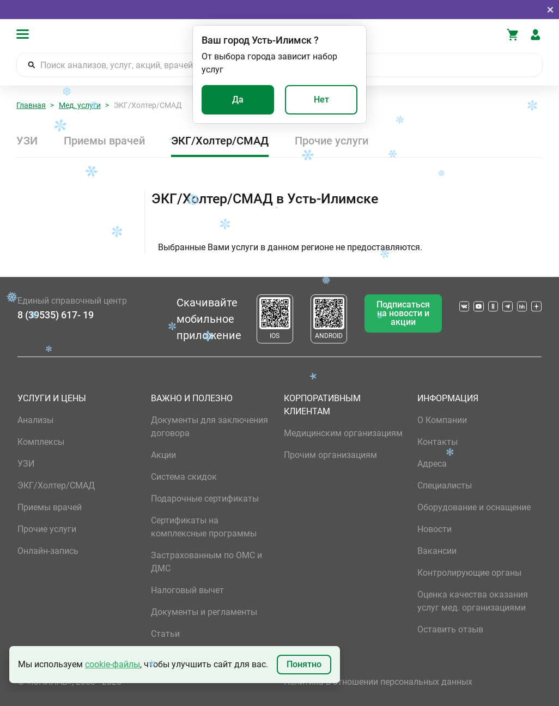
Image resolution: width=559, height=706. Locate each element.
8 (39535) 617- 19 (55, 315)
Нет (321, 99)
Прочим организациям (330, 455)
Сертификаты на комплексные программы (204, 527)
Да (238, 99)
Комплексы (40, 442)
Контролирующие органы (469, 573)
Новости (434, 529)
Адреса (432, 463)
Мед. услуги (80, 105)
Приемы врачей (104, 140)
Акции (163, 455)
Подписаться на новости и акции (403, 313)
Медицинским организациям (343, 433)
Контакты (437, 442)
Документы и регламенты (204, 612)
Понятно (304, 664)
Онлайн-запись (47, 551)
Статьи (165, 634)
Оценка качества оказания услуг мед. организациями (472, 601)
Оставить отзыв (450, 629)
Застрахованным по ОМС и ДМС (206, 562)
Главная (31, 105)
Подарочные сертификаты (205, 498)
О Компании (442, 420)
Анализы (35, 420)
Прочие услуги (331, 140)
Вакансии (437, 551)
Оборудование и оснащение (474, 507)
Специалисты (444, 485)
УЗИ (27, 140)
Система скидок (184, 477)
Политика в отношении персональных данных (378, 682)
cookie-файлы (112, 664)
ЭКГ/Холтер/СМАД (220, 140)
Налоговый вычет (187, 590)
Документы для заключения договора (209, 426)
